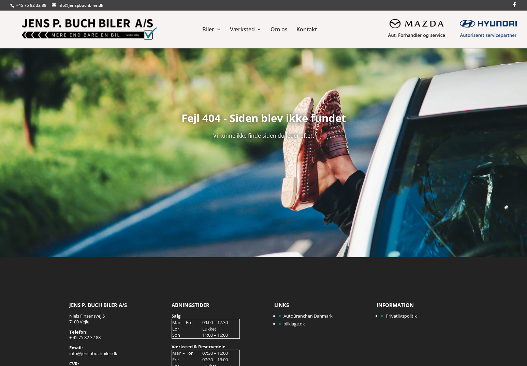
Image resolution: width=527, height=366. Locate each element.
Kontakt (306, 30)
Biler (208, 30)
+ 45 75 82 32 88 (85, 337)
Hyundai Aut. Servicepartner (488, 27)
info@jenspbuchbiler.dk (93, 353)
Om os (279, 30)
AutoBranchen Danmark (308, 316)
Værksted (242, 30)
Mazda (416, 27)
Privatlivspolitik (401, 316)
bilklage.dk (294, 324)
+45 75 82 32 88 (31, 5)
